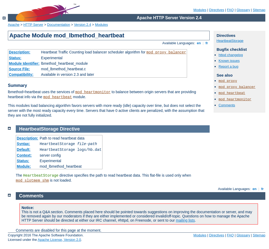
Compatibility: (21, 74)
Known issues (229, 61)
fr (207, 43)
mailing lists (185, 220)
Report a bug (228, 66)
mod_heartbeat (57, 97)
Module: (24, 166)
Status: (15, 58)
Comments (227, 105)
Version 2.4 (82, 25)
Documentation (58, 25)
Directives (216, 10)
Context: (24, 155)
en (199, 43)
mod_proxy (228, 81)
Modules (199, 10)
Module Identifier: (24, 63)
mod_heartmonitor (92, 92)
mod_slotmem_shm (32, 180)
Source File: (19, 69)
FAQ (230, 10)
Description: (19, 52)
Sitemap (259, 10)
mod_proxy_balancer (166, 52)
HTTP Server (33, 25)
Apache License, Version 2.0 (59, 240)
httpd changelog (231, 55)
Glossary (243, 10)
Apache (13, 25)
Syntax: (23, 144)
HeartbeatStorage (230, 41)
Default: (23, 149)
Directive (70, 129)
